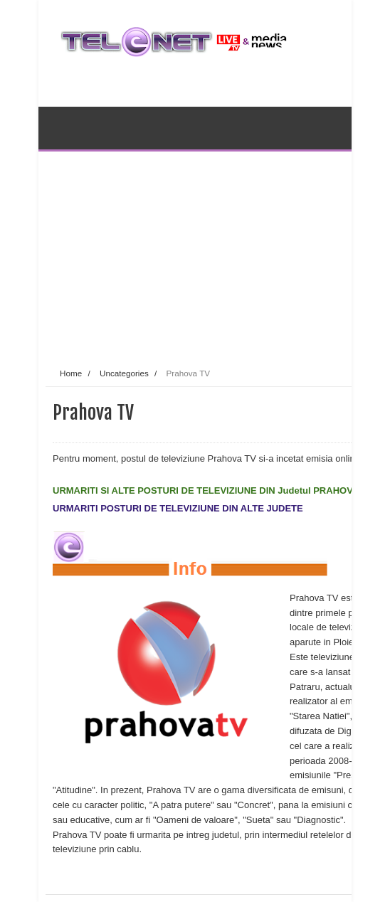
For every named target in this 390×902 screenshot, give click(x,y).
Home (71, 373)
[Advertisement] (218, 251)
